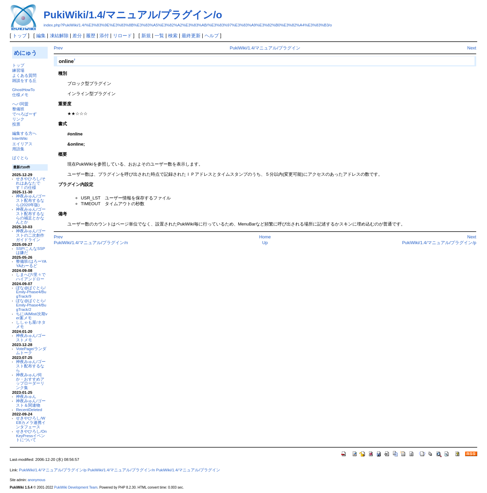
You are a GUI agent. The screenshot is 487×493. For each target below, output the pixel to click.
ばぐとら (20, 157)
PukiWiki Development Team (75, 487)
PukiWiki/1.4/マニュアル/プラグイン (265, 47)
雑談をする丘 (24, 80)
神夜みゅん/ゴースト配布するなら (30, 365)
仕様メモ (20, 94)
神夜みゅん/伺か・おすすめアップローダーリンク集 (30, 381)
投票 (16, 124)
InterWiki (19, 138)
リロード (122, 35)
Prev (58, 47)
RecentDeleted (29, 409)
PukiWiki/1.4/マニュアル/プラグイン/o (133, 14)
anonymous (36, 480)
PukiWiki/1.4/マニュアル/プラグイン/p (439, 242)
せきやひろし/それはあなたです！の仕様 (30, 183)
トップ (20, 35)
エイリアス (22, 144)
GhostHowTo (23, 89)
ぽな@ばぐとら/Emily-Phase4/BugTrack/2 (31, 305)
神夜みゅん (26, 396)
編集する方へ (24, 133)
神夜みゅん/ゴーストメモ (30, 337)
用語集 (18, 149)
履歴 (90, 35)
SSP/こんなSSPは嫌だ (30, 250)
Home (265, 236)
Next (472, 47)
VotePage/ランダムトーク (31, 350)
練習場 (18, 70)
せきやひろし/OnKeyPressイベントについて (31, 435)
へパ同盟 (20, 104)
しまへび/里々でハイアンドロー (30, 276)
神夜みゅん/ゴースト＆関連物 (30, 403)
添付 (104, 35)
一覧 (159, 35)
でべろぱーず (24, 114)
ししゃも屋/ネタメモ (30, 324)
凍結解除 (59, 35)
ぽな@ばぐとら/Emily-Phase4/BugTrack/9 (31, 292)
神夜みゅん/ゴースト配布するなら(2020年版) (30, 200)
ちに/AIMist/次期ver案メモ (31, 316)
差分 (77, 35)
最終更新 (191, 35)
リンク (18, 119)
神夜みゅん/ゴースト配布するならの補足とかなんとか (30, 215)
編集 (41, 35)
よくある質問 (24, 75)
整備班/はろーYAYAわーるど (31, 263)
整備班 (18, 109)
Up (265, 242)
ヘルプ (212, 35)
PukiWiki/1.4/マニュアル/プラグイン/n (91, 242)
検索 (173, 35)
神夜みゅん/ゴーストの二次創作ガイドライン (30, 235)
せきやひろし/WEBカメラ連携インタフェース (31, 422)
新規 (146, 35)
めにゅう (25, 52)
